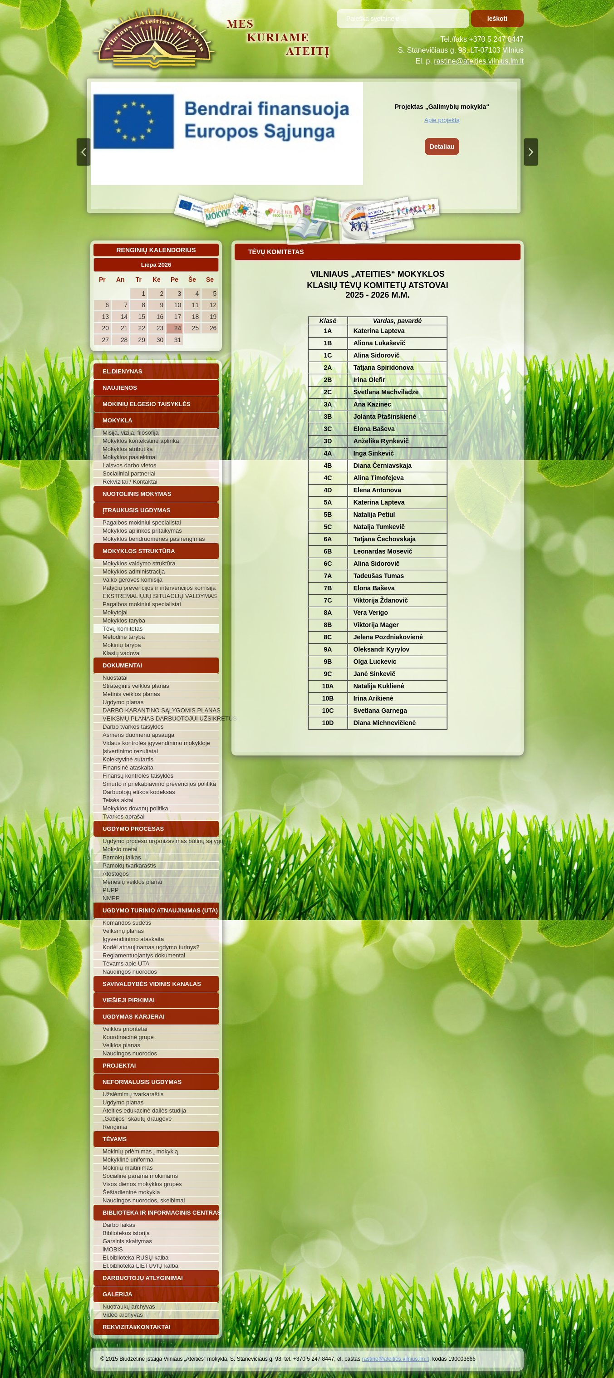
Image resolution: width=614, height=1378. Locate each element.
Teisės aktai (118, 800)
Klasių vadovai (122, 653)
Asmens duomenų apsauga (138, 734)
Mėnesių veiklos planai (132, 881)
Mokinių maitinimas (128, 1167)
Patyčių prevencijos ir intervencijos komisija (159, 587)
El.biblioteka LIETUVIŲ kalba (140, 1265)
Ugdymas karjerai (134, 1016)
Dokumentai (122, 665)
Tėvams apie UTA (126, 963)
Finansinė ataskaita (128, 767)
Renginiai (115, 1126)
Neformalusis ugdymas (142, 1082)
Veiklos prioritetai (125, 1028)
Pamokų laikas (122, 857)
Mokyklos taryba (124, 620)
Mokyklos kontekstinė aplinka (141, 440)
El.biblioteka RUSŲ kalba (135, 1257)
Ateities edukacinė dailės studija (144, 1110)
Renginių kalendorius (156, 250)
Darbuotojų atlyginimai (143, 1278)
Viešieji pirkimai (129, 1000)
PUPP (110, 890)
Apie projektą (442, 120)
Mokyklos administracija (134, 571)
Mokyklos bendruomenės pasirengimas (154, 538)
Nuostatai (115, 677)
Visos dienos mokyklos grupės (142, 1184)
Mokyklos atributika (128, 449)
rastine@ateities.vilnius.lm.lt (479, 61)
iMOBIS (113, 1249)
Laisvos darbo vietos (130, 465)
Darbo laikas (119, 1224)
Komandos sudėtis (127, 922)
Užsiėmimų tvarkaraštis (133, 1094)
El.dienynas (122, 371)
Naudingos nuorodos (130, 971)
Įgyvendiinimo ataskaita (133, 939)
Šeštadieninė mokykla (131, 1192)
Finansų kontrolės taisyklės (138, 775)
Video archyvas (123, 1314)
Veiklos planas (121, 1045)
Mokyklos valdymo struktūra (139, 563)
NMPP (111, 898)
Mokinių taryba (122, 645)
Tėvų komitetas (122, 628)
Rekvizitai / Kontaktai (130, 481)
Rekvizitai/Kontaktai (137, 1327)
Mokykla (118, 420)
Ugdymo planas (123, 702)
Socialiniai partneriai (129, 473)
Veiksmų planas (123, 930)
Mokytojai (115, 612)
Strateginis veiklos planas (136, 685)
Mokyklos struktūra (139, 551)
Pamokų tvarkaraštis (129, 865)
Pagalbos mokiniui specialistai (142, 522)
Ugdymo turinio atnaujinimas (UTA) (160, 910)
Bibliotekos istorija (126, 1233)
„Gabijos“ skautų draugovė (137, 1118)
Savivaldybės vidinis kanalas (152, 984)
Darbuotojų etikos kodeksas (139, 792)
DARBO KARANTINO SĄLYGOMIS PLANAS (161, 710)
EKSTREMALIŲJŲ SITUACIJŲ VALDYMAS (160, 596)
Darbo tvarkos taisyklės (133, 726)
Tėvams (115, 1139)
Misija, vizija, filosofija (131, 432)
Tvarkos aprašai (123, 816)
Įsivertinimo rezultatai (130, 751)
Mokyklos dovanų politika (135, 808)
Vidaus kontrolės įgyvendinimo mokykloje (156, 743)
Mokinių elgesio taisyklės (146, 404)
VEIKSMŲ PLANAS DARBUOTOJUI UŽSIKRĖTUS (161, 718)
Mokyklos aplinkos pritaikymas (142, 530)
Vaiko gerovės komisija (132, 579)
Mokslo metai (120, 849)
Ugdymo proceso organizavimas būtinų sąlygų (161, 841)
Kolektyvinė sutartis (128, 759)
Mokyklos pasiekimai (130, 457)
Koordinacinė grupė (128, 1037)
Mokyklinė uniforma (128, 1159)
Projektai (119, 1065)
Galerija (118, 1294)
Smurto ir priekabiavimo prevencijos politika (159, 783)
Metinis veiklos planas (131, 694)
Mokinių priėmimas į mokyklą (140, 1151)
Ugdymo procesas (133, 828)
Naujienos (120, 387)
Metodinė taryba (124, 636)
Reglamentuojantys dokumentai (144, 955)
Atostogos (116, 873)
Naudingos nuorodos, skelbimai (144, 1200)
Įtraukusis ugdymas (137, 510)
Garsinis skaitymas (127, 1241)
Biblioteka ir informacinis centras (161, 1212)
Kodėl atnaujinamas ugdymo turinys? (151, 947)
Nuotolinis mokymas (137, 493)
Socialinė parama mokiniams (140, 1175)
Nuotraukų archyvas (129, 1306)
